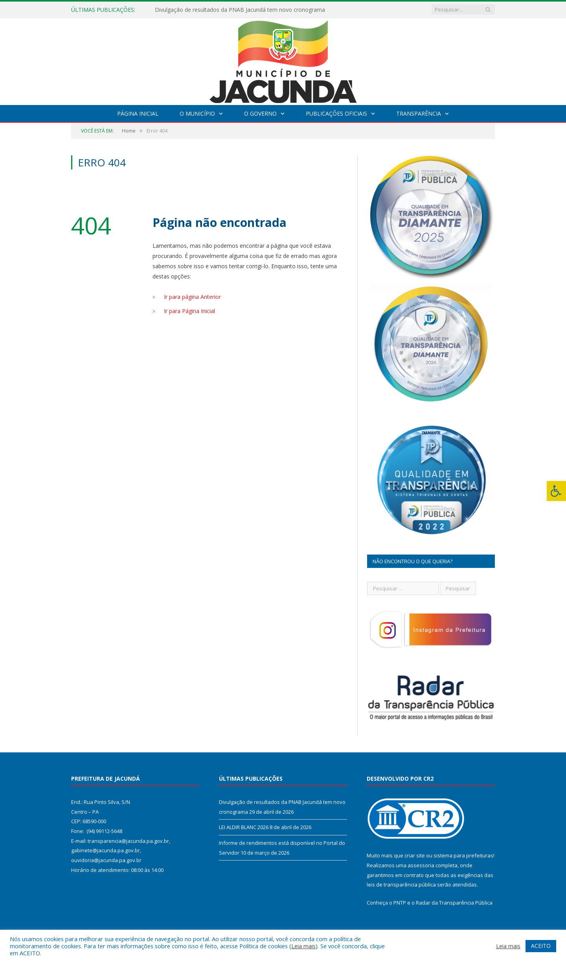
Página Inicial (137, 113)
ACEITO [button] (541, 945)
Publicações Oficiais (336, 113)
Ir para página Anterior (192, 296)
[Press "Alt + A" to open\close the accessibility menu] (556, 491)
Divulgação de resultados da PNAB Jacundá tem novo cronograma (240, 9)
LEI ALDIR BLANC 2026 (243, 827)
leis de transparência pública (401, 884)
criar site (414, 855)
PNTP (399, 902)
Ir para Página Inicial (189, 311)
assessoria (421, 865)
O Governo (260, 113)
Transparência (418, 113)
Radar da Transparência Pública (454, 902)
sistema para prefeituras (463, 855)
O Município (197, 113)
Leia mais (303, 946)
